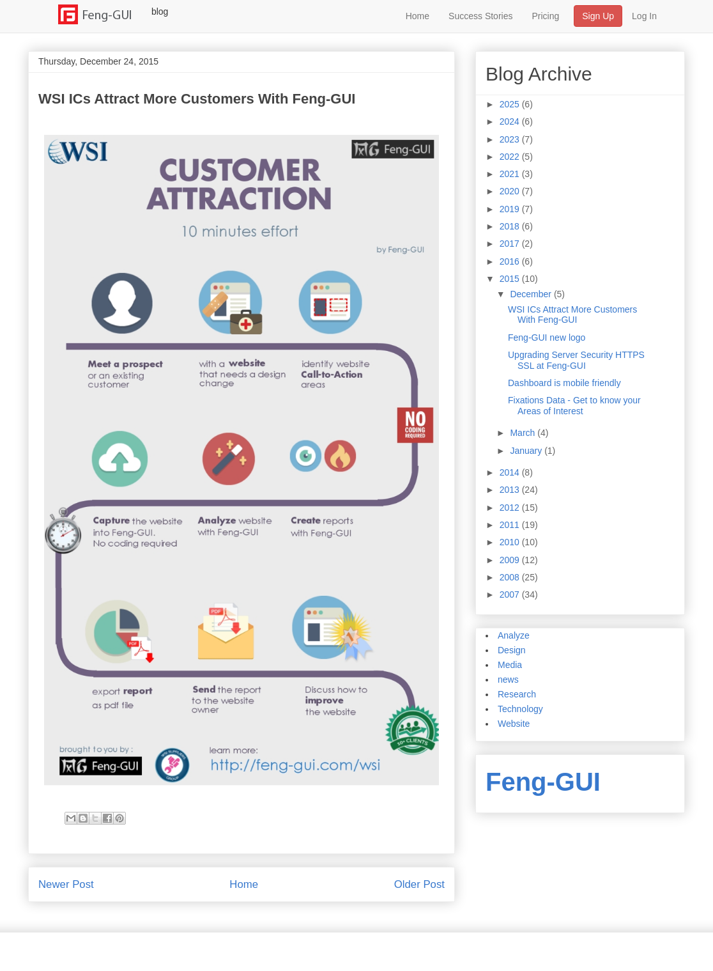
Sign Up (598, 16)
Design (512, 650)
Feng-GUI (543, 782)
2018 (511, 226)
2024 (511, 121)
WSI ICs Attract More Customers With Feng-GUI (572, 314)
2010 (511, 542)
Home (417, 16)
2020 (511, 191)
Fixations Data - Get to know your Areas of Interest (574, 405)
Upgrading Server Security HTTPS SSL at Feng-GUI (576, 360)
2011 (511, 525)
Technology (520, 709)
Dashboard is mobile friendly (564, 383)
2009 (511, 560)
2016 (511, 261)
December (531, 294)
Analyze (514, 635)
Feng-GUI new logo (546, 337)
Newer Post (66, 884)
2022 (511, 156)
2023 (511, 139)
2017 (511, 243)
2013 (511, 490)
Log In (644, 16)
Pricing (545, 16)
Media (510, 665)
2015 (511, 279)
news (508, 679)
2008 (511, 577)
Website (514, 724)
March (523, 433)
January (527, 451)
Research (517, 694)
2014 (511, 472)
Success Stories (480, 16)
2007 (511, 594)
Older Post (419, 884)
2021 (511, 174)
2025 (511, 104)
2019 (511, 209)
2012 (511, 507)
